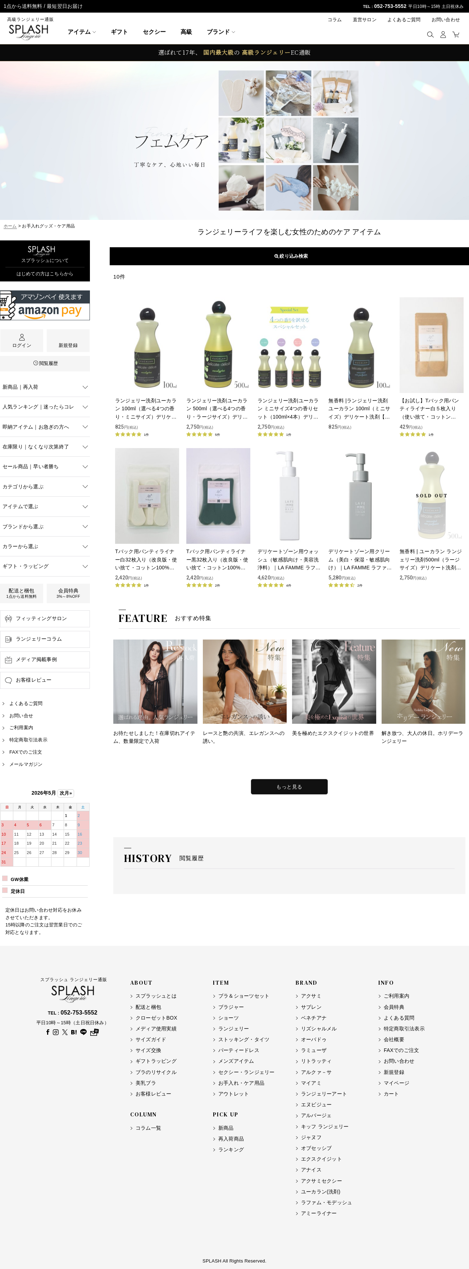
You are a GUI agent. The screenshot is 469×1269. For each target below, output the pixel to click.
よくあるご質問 (404, 19)
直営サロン (365, 19)
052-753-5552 (390, 6)
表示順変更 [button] (289, 256)
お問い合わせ (446, 19)
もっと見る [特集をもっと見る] (289, 787)
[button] (430, 34)
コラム (335, 19)
